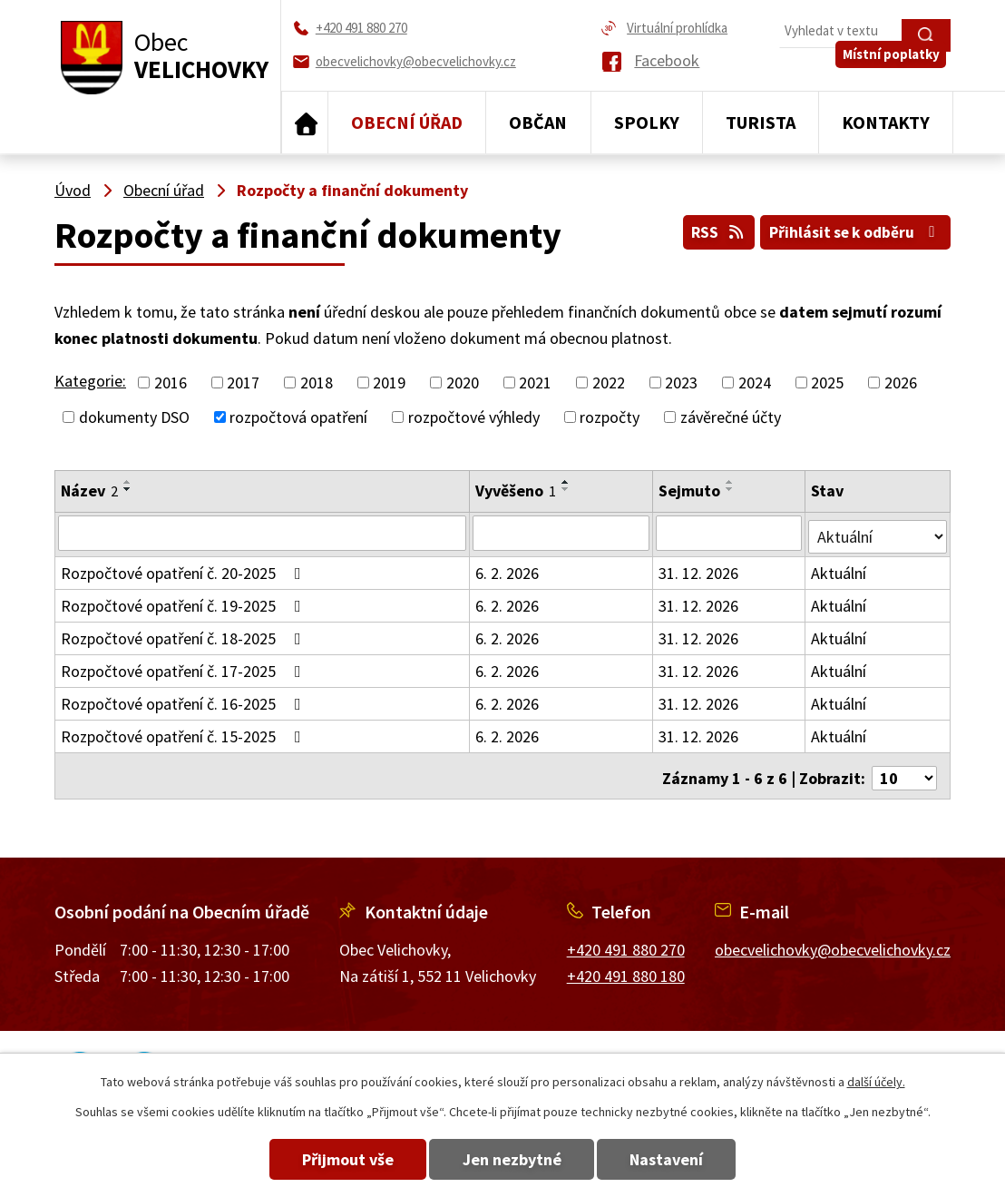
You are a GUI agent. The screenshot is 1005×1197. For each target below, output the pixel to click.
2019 (389, 382)
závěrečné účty (730, 417)
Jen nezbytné (512, 1159)
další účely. (876, 1082)
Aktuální (839, 569)
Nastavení (682, 1159)
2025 (827, 382)
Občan (538, 122)
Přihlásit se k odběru (852, 229)
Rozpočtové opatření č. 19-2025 (184, 602)
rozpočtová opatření (298, 417)
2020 (462, 382)
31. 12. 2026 (699, 569)
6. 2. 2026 (508, 569)
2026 (900, 382)
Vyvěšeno (516, 490)
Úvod (304, 122)
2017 (243, 382)
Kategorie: (90, 380)
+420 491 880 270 (626, 941)
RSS (707, 229)
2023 (681, 382)
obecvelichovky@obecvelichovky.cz (833, 941)
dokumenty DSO (134, 417)
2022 (608, 382)
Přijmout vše (332, 1159)
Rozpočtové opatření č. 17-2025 (184, 667)
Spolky (646, 122)
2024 (754, 382)
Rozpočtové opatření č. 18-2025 (184, 634)
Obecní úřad (407, 122)
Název (89, 490)
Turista (760, 122)
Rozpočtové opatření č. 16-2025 (184, 700)
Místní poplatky (895, 69)
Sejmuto (690, 490)
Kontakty (886, 122)
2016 (170, 382)
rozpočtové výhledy (474, 417)
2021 (535, 382)
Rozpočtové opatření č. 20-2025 (184, 569)
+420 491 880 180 (626, 967)
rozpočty (609, 417)
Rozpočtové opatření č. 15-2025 (184, 732)
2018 (316, 382)
